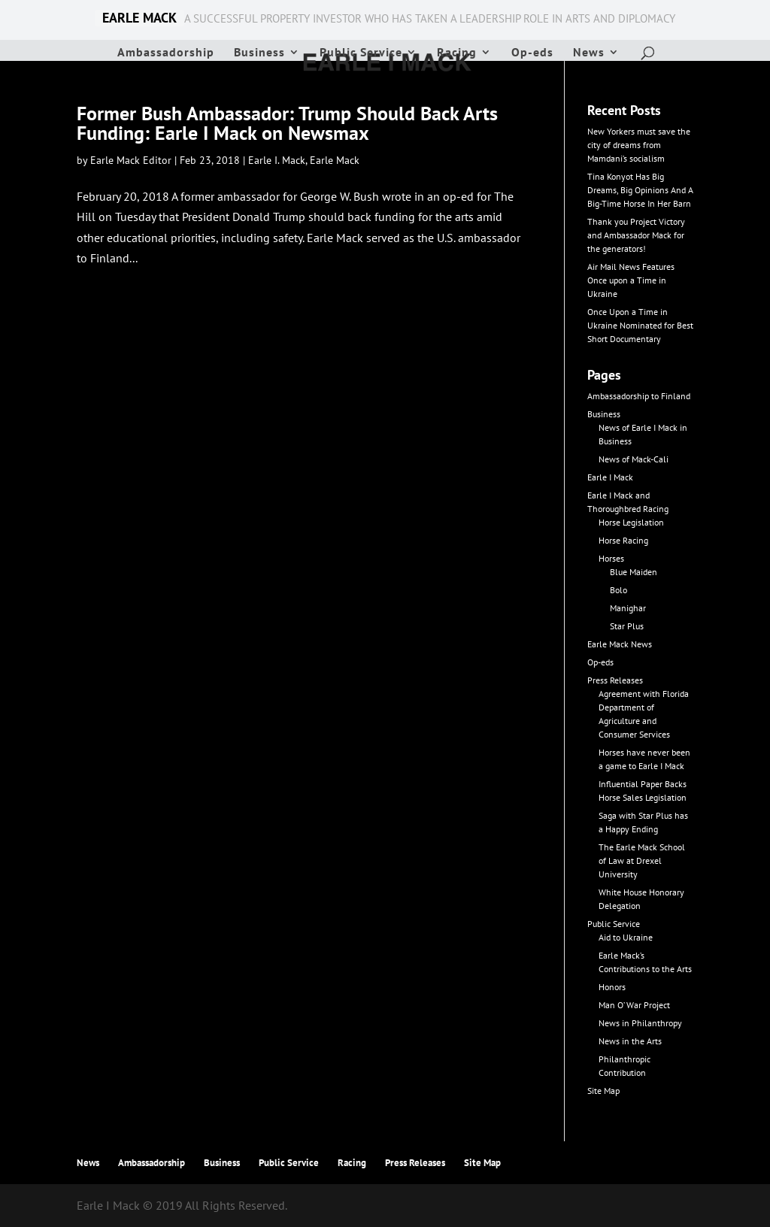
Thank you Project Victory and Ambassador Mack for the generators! (636, 235)
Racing (457, 53)
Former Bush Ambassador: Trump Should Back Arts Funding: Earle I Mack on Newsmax (287, 123)
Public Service (361, 53)
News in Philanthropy (640, 1023)
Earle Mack (334, 160)
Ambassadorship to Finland (638, 395)
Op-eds (532, 53)
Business (259, 53)
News (589, 53)
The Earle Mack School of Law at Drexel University (642, 860)
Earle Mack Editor (130, 160)
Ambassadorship (165, 53)
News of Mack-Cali (633, 459)
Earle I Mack (610, 477)
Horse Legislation (631, 522)
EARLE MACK (139, 18)
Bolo (618, 589)
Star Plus (627, 626)
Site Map (603, 1090)
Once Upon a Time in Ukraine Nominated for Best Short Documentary (640, 325)
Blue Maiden (633, 571)
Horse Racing (623, 540)
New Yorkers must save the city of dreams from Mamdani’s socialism (638, 145)
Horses (611, 558)
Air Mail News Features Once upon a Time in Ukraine (631, 280)
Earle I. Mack (276, 160)
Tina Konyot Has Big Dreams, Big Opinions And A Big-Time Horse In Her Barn (640, 190)
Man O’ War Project (634, 1004)
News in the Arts (630, 1041)
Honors (612, 986)
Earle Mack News (619, 644)
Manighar (628, 608)
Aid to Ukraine (626, 937)
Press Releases (615, 680)
